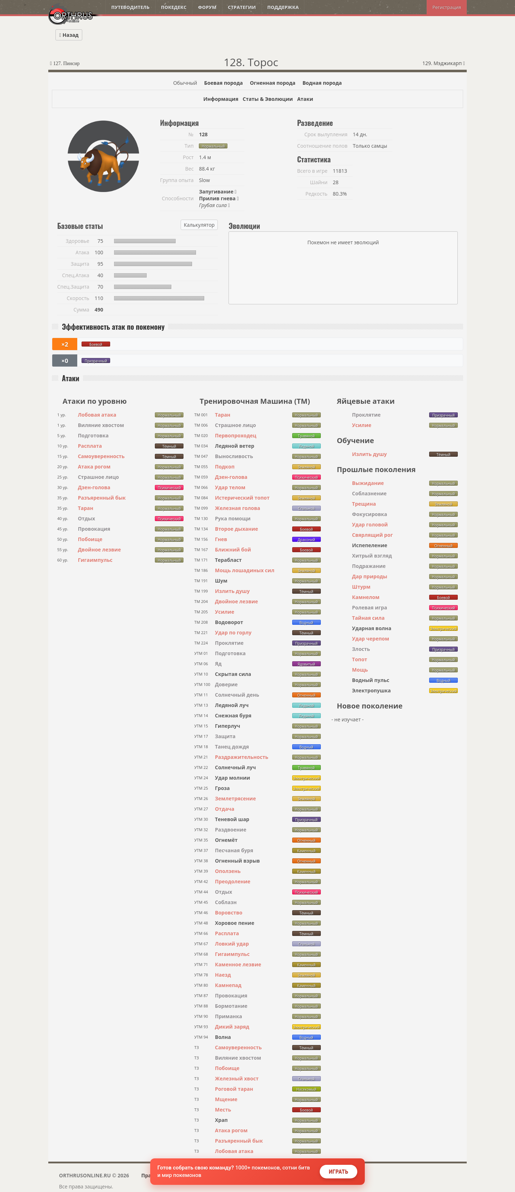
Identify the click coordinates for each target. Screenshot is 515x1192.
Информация (220, 98)
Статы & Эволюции (267, 98)
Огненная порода (272, 82)
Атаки (305, 98)
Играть (338, 1171)
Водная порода (322, 82)
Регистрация (446, 7)
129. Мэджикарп (443, 63)
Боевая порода (223, 82)
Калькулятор (199, 224)
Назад (68, 34)
